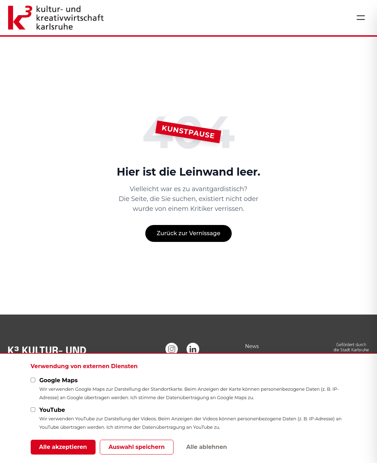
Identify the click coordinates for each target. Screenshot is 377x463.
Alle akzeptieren (63, 447)
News (252, 346)
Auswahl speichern (137, 447)
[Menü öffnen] (360, 17)
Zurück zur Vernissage (188, 233)
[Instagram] (171, 349)
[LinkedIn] (193, 349)
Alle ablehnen (206, 447)
